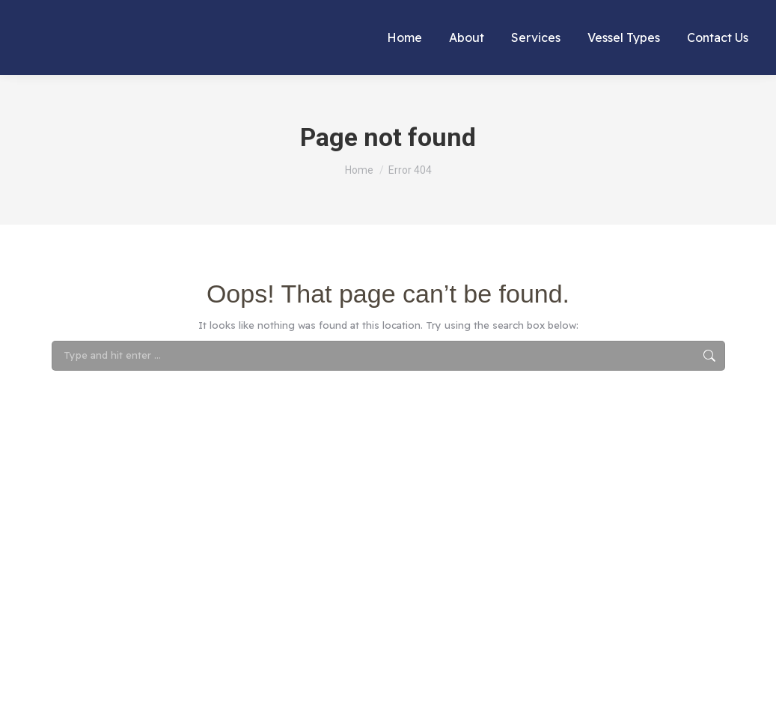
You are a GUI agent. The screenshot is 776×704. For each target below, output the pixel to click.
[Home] (359, 170)
